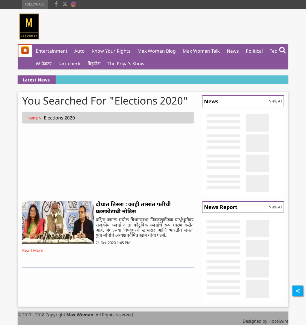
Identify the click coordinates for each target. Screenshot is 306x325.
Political (254, 51)
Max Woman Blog (156, 51)
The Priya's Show (126, 63)
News (233, 51)
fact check (69, 63)
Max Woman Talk (201, 51)
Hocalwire (278, 321)
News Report (220, 207)
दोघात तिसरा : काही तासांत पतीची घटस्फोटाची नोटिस (133, 207)
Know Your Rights (111, 51)
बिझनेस (94, 63)
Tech (275, 51)
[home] (25, 50)
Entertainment (51, 51)
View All (275, 101)
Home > (34, 118)
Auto (79, 51)
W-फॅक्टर (44, 63)
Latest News (36, 80)
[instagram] (73, 3)
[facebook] (56, 3)
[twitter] (64, 3)
